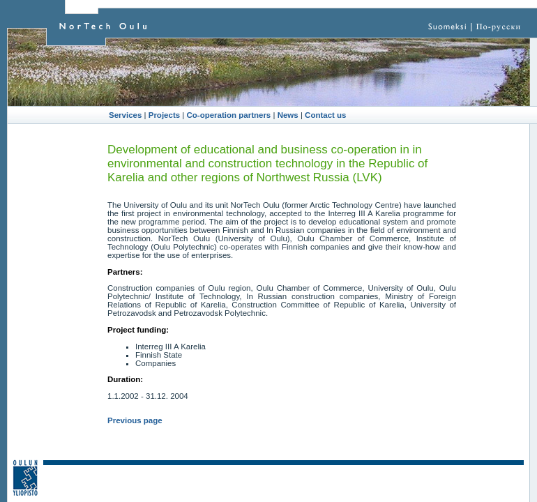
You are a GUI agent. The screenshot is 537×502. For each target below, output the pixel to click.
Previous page (134, 420)
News (288, 115)
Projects (164, 115)
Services (125, 115)
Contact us (325, 115)
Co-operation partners (229, 115)
